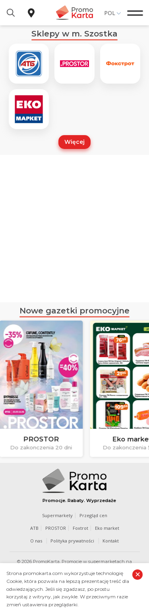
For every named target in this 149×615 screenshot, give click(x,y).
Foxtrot (80, 528)
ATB (34, 528)
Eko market (107, 528)
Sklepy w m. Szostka (74, 33)
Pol (109, 13)
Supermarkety (57, 515)
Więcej (74, 141)
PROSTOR (55, 528)
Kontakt (111, 541)
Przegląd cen (93, 515)
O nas (36, 541)
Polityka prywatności (72, 541)
